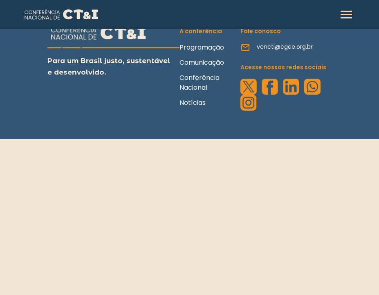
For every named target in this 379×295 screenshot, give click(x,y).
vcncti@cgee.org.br (285, 47)
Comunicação (201, 62)
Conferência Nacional (199, 82)
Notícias (192, 102)
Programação (201, 47)
